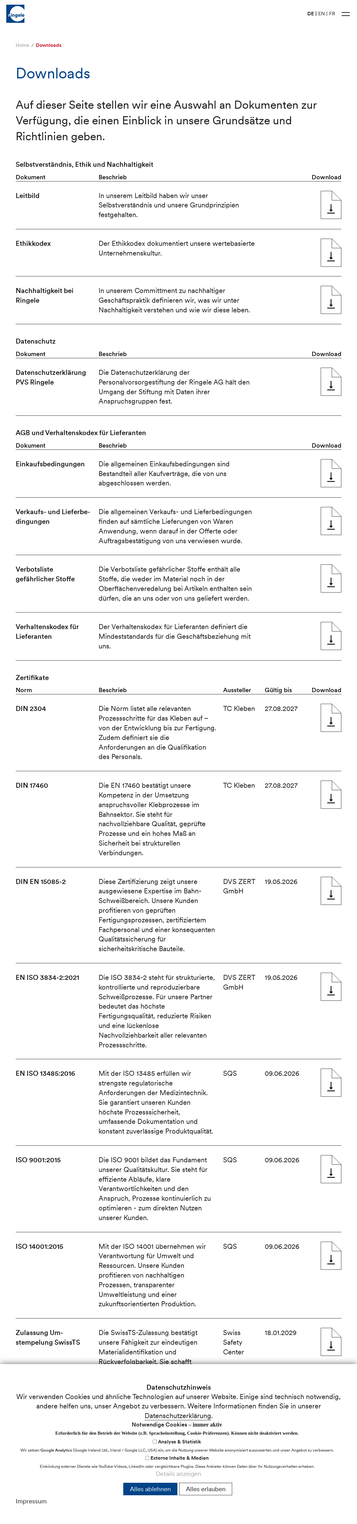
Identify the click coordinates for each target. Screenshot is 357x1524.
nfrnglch (34, 1504)
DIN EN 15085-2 (331, 891)
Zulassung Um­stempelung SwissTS (331, 1342)
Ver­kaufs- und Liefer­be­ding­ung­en (331, 521)
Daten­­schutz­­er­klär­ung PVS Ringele (331, 382)
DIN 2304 (331, 718)
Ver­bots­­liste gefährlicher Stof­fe (331, 578)
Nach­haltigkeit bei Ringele (331, 300)
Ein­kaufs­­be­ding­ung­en (331, 473)
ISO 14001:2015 (331, 1256)
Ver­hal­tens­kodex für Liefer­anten (331, 636)
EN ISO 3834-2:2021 (331, 987)
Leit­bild (331, 205)
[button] (346, 14)
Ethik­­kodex (331, 253)
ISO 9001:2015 (331, 1169)
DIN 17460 (331, 795)
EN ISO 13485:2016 (331, 1083)
